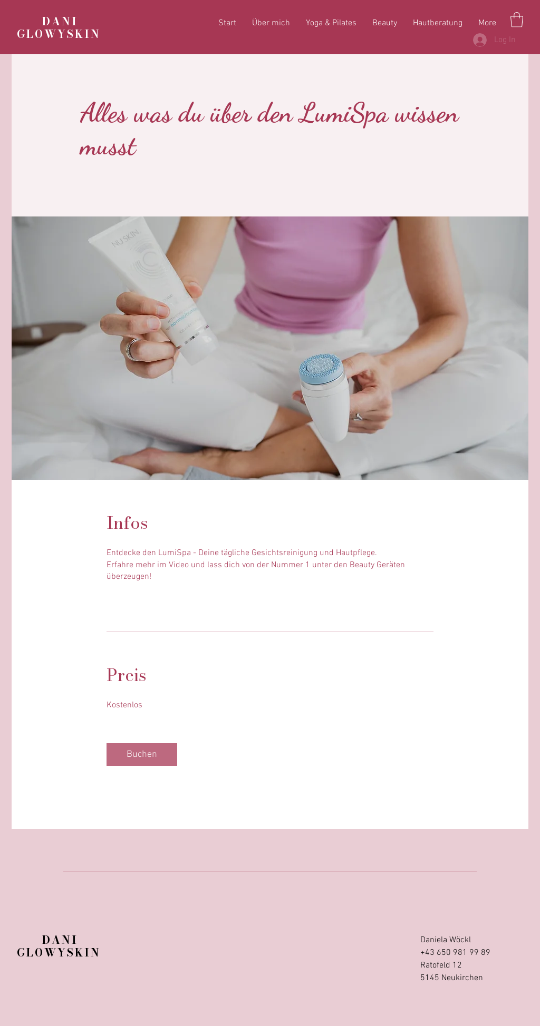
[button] (516, 19)
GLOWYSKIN (59, 34)
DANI (47, 21)
